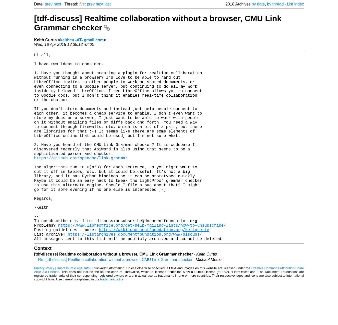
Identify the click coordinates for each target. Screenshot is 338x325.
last (107, 4)
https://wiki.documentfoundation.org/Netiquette (154, 269)
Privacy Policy (44, 310)
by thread (275, 4)
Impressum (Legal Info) (73, 310)
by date (258, 4)
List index (295, 4)
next (57, 4)
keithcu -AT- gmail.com (82, 40)
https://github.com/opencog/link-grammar (81, 182)
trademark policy (111, 321)
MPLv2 (223, 314)
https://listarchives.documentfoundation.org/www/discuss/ (135, 275)
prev (48, 4)
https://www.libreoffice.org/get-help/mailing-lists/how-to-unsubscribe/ (142, 264)
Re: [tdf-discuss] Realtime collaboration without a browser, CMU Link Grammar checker (115, 301)
